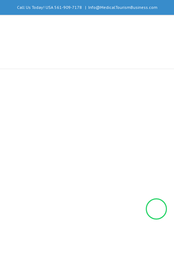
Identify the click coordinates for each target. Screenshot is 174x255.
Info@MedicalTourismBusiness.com (122, 7)
